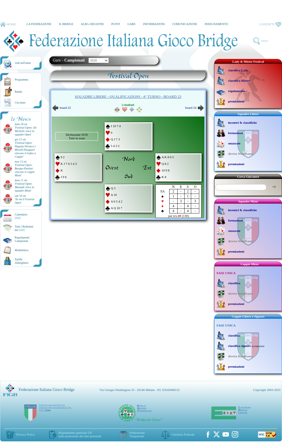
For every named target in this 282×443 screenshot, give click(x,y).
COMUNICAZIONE (184, 24)
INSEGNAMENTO (216, 24)
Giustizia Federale (183, 434)
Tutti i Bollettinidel (24, 228)
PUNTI (115, 24)
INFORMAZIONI (154, 24)
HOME (8, 24)
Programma (21, 79)
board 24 (194, 107)
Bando (18, 91)
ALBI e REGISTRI (92, 24)
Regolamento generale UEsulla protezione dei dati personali (80, 434)
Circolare (20, 102)
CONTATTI (270, 24)
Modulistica (22, 250)
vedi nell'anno (23, 62)
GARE (131, 24)
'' (26, 131)
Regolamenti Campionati (22, 239)
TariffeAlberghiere (22, 261)
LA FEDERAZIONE (39, 24)
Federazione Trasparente (137, 434)
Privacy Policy (25, 434)
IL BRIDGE (66, 24)
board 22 (61, 107)
